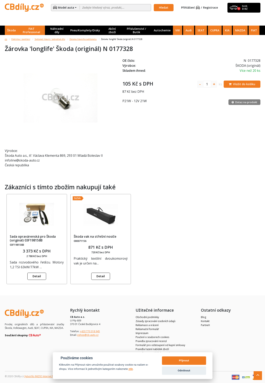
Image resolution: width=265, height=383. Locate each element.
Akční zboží (112, 30)
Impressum (142, 333)
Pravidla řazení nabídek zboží (152, 349)
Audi (189, 30)
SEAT (201, 30)
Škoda (11, 30)
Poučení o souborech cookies (152, 337)
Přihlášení (190, 7)
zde (130, 368)
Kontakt (205, 321)
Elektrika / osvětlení (20, 39)
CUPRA (214, 30)
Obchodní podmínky (147, 317)
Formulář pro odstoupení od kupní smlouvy (160, 345)
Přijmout (184, 360)
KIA (227, 30)
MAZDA (240, 30)
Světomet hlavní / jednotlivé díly (50, 39)
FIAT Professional (31, 30)
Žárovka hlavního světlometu (83, 39)
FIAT (254, 30)
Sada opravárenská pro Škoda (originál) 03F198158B (33, 238)
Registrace (210, 7)
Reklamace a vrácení (147, 325)
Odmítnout (184, 370)
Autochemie (162, 30)
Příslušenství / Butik (136, 30)
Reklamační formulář (147, 329)
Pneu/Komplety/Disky (85, 30)
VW (177, 30)
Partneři (205, 325)
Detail (37, 276)
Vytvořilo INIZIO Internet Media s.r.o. (44, 376)
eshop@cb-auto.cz (87, 335)
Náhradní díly (57, 30)
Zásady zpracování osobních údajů (155, 321)
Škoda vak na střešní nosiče (95, 236)
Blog (203, 317)
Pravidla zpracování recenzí (151, 341)
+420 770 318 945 (90, 331)
